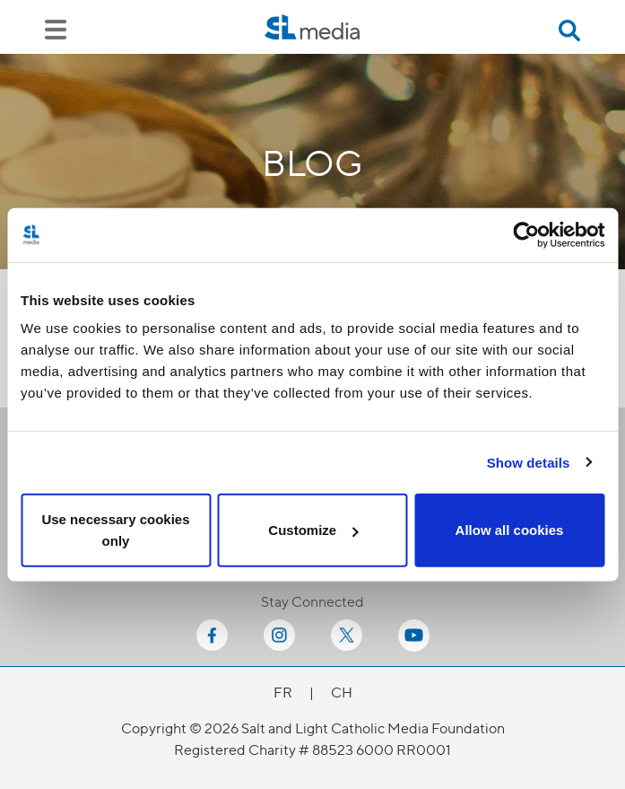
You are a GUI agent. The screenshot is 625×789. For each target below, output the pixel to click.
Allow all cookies (510, 530)
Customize (313, 530)
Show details (528, 461)
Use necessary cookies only (115, 530)
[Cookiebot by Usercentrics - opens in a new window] (525, 234)
